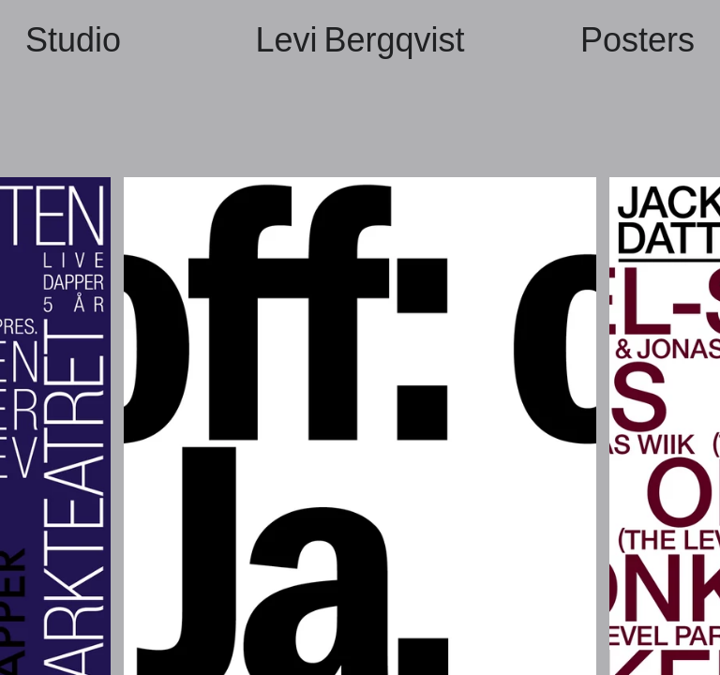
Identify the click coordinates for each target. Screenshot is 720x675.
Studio (73, 40)
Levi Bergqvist (359, 40)
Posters (637, 40)
